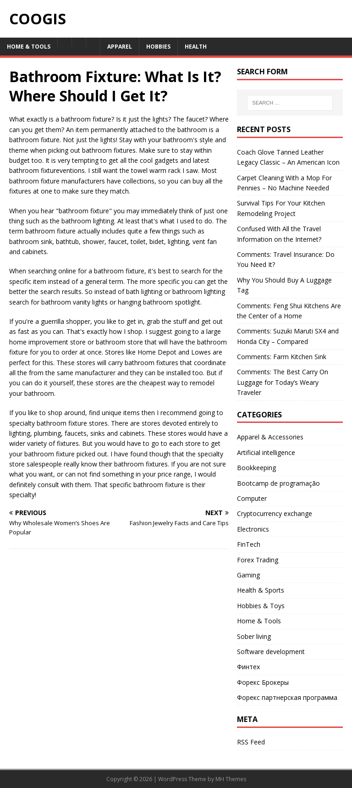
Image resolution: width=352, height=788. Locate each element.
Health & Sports (260, 590)
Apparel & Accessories (270, 437)
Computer (252, 498)
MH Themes (230, 779)
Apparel (119, 46)
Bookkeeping (256, 467)
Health (196, 46)
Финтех (248, 666)
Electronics (253, 529)
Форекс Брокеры (263, 682)
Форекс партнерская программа (287, 697)
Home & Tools (28, 46)
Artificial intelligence (266, 452)
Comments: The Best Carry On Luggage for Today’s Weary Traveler (282, 382)
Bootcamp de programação (278, 483)
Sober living (254, 636)
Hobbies (158, 46)
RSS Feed (251, 742)
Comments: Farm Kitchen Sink (281, 356)
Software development (271, 651)
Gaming (248, 575)
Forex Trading (257, 559)
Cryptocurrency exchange (274, 513)
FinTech (248, 544)
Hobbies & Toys (261, 605)
